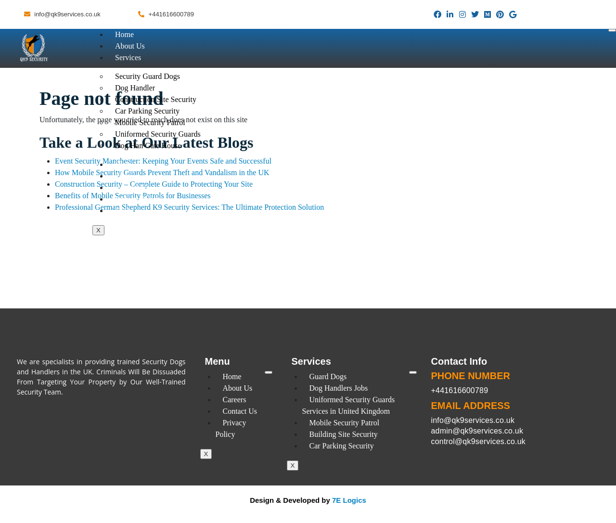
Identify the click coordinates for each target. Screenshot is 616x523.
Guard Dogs (328, 376)
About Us (130, 46)
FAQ (122, 210)
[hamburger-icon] (612, 30)
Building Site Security (343, 434)
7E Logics (349, 500)
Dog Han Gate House (148, 145)
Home (124, 34)
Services (128, 57)
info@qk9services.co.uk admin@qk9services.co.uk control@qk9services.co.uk (478, 431)
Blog (122, 164)
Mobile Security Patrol (344, 423)
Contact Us (132, 187)
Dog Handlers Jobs (338, 388)
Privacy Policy (137, 199)
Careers (127, 176)
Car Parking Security (341, 446)
